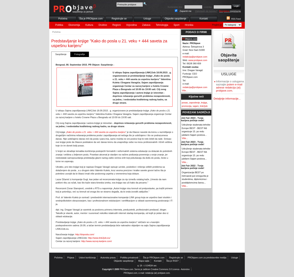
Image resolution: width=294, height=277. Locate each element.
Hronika (189, 25)
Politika (59, 25)
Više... (185, 90)
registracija (230, 11)
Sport (176, 25)
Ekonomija (74, 25)
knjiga (204, 102)
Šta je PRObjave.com (91, 18)
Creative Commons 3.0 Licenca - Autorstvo (170, 269)
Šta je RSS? (172, 261)
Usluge (147, 18)
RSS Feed (236, 19)
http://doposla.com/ (84, 234)
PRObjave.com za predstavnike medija (207, 257)
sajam (196, 106)
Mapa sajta (143, 261)
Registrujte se (119, 18)
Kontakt (203, 18)
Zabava (146, 25)
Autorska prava (108, 257)
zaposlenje (194, 102)
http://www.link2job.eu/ (99, 238)
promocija (187, 106)
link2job (203, 106)
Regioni (116, 25)
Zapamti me (186, 11)
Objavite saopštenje (175, 18)
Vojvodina (131, 25)
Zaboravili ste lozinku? (206, 11)
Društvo (103, 25)
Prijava (70, 257)
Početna (62, 18)
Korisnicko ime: (175, 7)
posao (185, 102)
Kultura (89, 25)
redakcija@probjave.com (195, 56)
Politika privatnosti (129, 257)
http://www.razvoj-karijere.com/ (96, 241)
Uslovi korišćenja (87, 257)
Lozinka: (208, 7)
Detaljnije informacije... (227, 98)
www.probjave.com (197, 60)
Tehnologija (162, 25)
